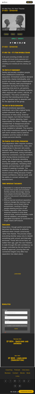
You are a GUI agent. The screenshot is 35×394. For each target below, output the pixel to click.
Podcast (17, 370)
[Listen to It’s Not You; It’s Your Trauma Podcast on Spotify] (20, 43)
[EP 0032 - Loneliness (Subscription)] (17, 358)
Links (17, 376)
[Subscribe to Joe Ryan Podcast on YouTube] (15, 43)
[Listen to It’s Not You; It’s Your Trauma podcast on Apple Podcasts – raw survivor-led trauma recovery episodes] (14, 39)
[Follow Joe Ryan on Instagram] (17, 43)
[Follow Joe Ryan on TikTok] (22, 43)
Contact (15, 373)
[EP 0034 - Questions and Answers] (17, 341)
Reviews (8, 373)
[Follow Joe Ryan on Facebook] (12, 43)
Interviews (25, 370)
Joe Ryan (4, 2)
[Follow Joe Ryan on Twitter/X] (10, 43)
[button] (29, 2)
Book (28, 373)
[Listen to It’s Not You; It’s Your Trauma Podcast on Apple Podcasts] (24, 43)
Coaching (9, 370)
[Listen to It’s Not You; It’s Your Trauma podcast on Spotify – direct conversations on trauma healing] (20, 39)
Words (22, 373)
